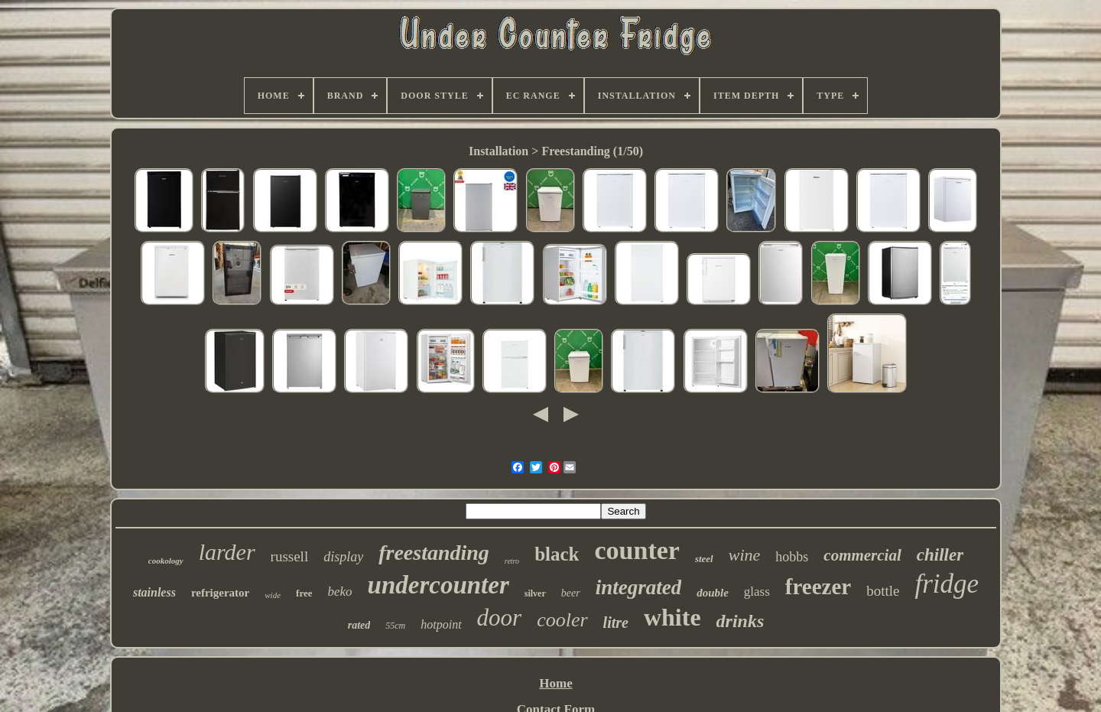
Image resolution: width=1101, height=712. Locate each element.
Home (555, 683)
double (713, 593)
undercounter (438, 585)
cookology (166, 560)
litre (615, 622)
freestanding (433, 552)
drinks (740, 621)
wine (745, 554)
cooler (562, 620)
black (556, 554)
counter (636, 550)
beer (570, 593)
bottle (882, 591)
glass (757, 591)
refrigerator (220, 593)
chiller (940, 554)
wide (273, 595)
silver (535, 593)
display (343, 556)
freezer (818, 586)
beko (339, 591)
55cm (395, 625)
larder (227, 551)
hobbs (791, 556)
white (672, 617)
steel (704, 558)
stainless (154, 592)
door (499, 617)
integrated (639, 587)
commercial (862, 555)
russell (290, 556)
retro (512, 561)
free (304, 593)
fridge (946, 584)
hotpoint (441, 624)
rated (359, 625)
